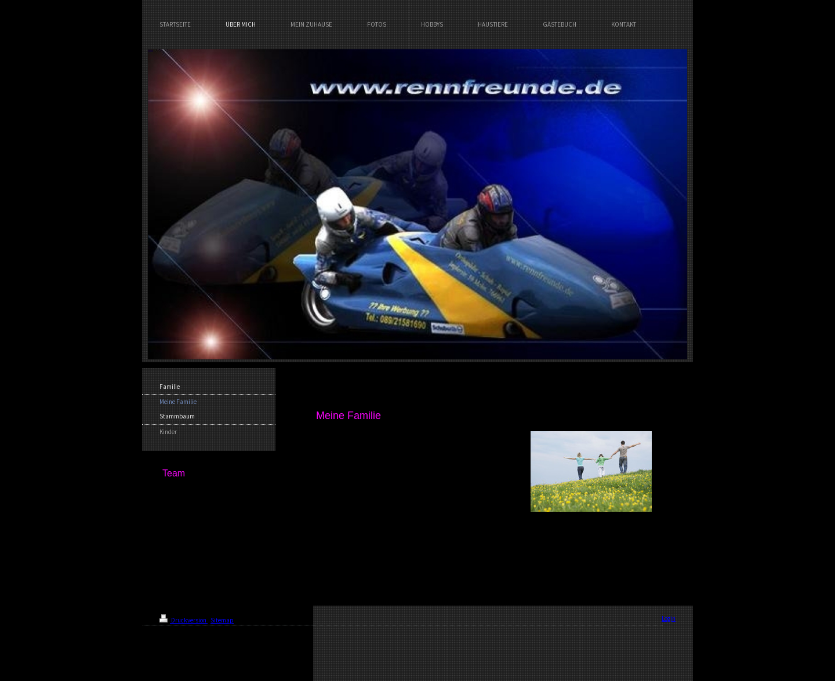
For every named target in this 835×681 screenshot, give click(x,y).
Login (669, 618)
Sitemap (222, 620)
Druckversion (183, 620)
